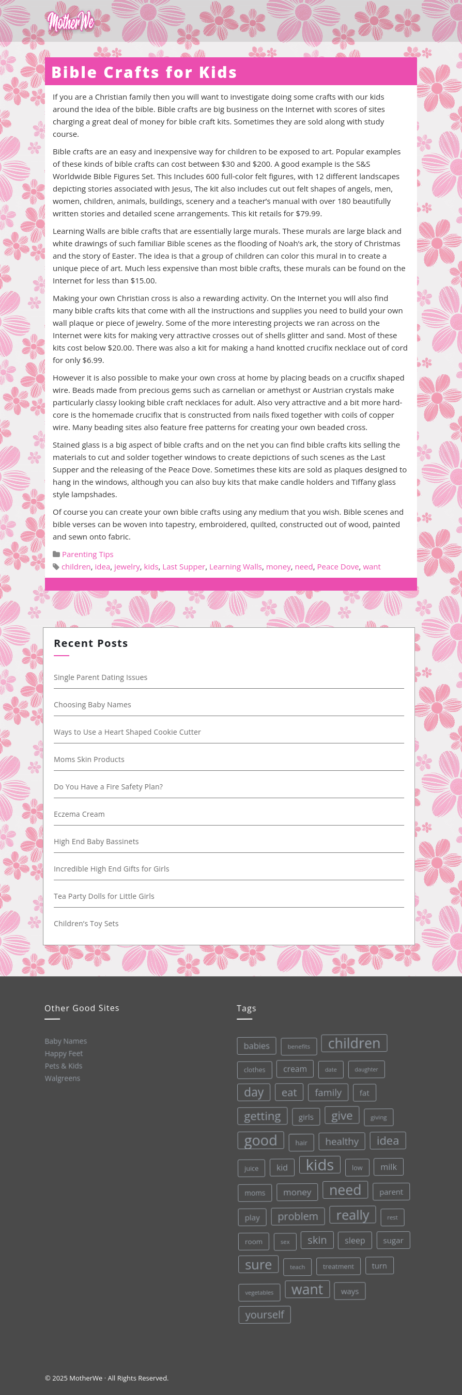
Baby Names (65, 1040)
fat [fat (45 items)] (361, 1091)
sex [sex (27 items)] (283, 1241)
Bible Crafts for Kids (144, 72)
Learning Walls (235, 566)
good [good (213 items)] (258, 1140)
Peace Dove (338, 566)
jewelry (127, 566)
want (372, 566)
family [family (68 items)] (325, 1091)
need (304, 566)
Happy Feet (63, 1053)
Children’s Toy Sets (88, 923)
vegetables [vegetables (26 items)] (258, 1292)
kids (151, 566)
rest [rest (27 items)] (391, 1215)
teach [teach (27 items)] (296, 1266)
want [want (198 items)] (307, 1288)
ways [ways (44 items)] (350, 1289)
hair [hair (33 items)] (298, 1141)
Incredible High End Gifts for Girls (114, 869)
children (76, 566)
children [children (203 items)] (350, 1041)
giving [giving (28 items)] (376, 1115)
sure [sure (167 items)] (257, 1264)
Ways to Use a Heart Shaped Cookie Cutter (130, 732)
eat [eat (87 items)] (286, 1091)
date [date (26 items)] (327, 1068)
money (278, 566)
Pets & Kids (63, 1065)
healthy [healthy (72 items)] (339, 1139)
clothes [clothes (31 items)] (251, 1069)
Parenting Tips (88, 554)
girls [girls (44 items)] (303, 1116)
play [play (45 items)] (250, 1217)
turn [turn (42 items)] (378, 1263)
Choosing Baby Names (95, 704)
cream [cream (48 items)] (291, 1068)
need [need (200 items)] (343, 1188)
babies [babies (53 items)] (253, 1045)
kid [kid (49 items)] (280, 1166)
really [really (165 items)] (350, 1213)
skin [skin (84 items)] (316, 1238)
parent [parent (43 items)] (389, 1189)
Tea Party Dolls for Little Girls (106, 896)
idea (103, 566)
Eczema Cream (81, 814)
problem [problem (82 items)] (296, 1215)
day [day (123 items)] (251, 1092)
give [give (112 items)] (339, 1114)
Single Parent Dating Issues (103, 677)
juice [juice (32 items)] (249, 1168)
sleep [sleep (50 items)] (354, 1239)
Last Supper (183, 566)
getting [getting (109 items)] (259, 1115)
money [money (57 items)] (295, 1191)
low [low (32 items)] (355, 1165)
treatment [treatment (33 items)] (337, 1265)
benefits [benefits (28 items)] (295, 1045)
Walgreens (62, 1077)
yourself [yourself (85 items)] (264, 1314)
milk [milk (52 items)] (386, 1165)
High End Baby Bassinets (99, 841)
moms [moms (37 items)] (253, 1192)
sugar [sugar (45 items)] (392, 1238)
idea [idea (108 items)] (385, 1138)
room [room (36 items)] (252, 1241)
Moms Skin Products (91, 759)
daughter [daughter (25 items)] (363, 1068)
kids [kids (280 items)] (317, 1163)
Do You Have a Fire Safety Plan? (110, 786)
